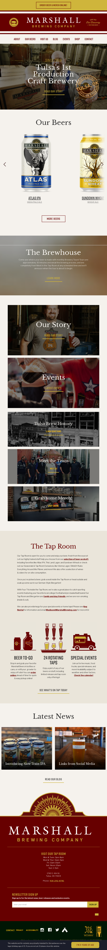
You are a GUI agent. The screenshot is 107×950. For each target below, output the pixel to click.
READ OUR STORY (53, 91)
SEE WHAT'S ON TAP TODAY (53, 690)
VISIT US (44, 39)
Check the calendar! (83, 675)
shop (77, 39)
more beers (53, 219)
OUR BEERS (30, 39)
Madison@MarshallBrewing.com (61, 610)
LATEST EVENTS (54, 388)
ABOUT (17, 39)
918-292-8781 (57, 881)
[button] (5, 168)
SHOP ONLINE (53, 506)
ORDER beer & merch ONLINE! (53, 5)
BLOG (55, 39)
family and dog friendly (54, 596)
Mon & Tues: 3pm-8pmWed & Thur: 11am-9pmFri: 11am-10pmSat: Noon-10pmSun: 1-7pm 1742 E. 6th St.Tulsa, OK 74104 (53, 866)
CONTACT (89, 39)
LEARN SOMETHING (53, 431)
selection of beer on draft (76, 559)
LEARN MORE (53, 278)
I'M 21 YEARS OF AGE (85, 944)
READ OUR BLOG (53, 779)
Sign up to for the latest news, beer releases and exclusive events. (41, 898)
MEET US (53, 468)
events (66, 39)
